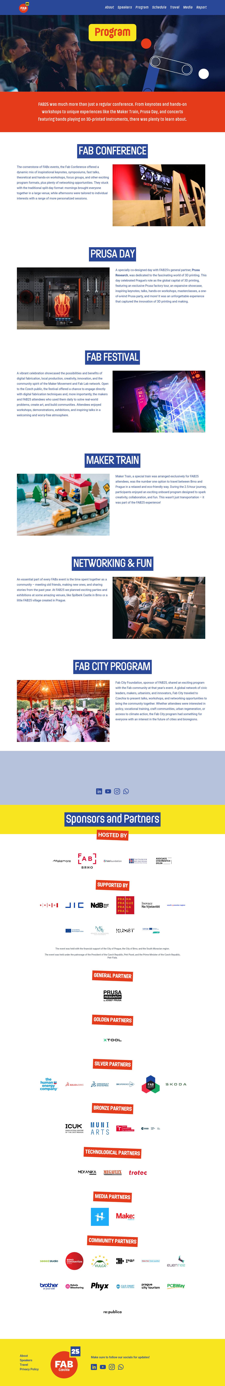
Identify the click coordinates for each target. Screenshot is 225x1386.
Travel (175, 7)
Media (188, 7)
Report (201, 7)
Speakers (125, 7)
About (109, 7)
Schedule (159, 7)
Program (142, 7)
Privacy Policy (29, 1369)
